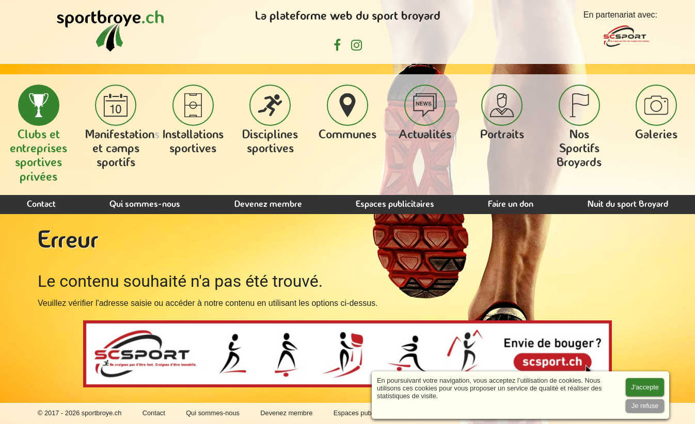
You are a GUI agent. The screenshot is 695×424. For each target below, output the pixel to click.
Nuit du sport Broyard (628, 204)
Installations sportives (193, 120)
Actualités (425, 113)
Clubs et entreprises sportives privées (38, 134)
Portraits (502, 113)
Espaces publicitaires (395, 204)
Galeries (656, 113)
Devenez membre (268, 204)
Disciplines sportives (270, 120)
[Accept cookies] (645, 387)
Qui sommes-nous (144, 204)
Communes (347, 113)
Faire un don (510, 204)
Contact (41, 204)
